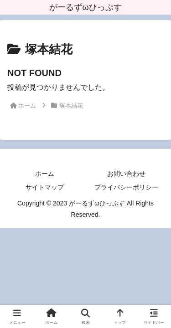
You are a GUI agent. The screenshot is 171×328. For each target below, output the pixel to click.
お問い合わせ (126, 173)
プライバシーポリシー (126, 187)
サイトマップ (45, 187)
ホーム (44, 173)
